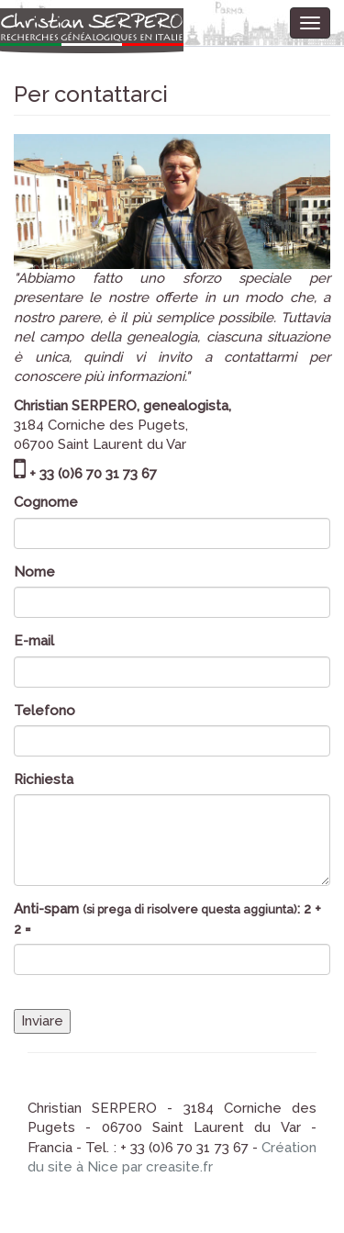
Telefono (44, 710)
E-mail (34, 641)
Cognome (46, 502)
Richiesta (43, 779)
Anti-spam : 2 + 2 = (167, 918)
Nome (34, 572)
